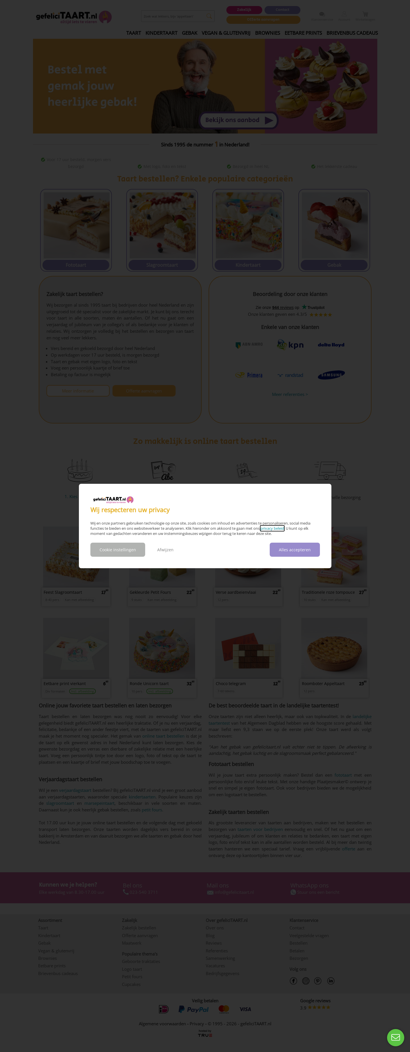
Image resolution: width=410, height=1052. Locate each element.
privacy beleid (272, 528)
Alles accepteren (295, 549)
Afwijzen (165, 549)
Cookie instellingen (118, 549)
